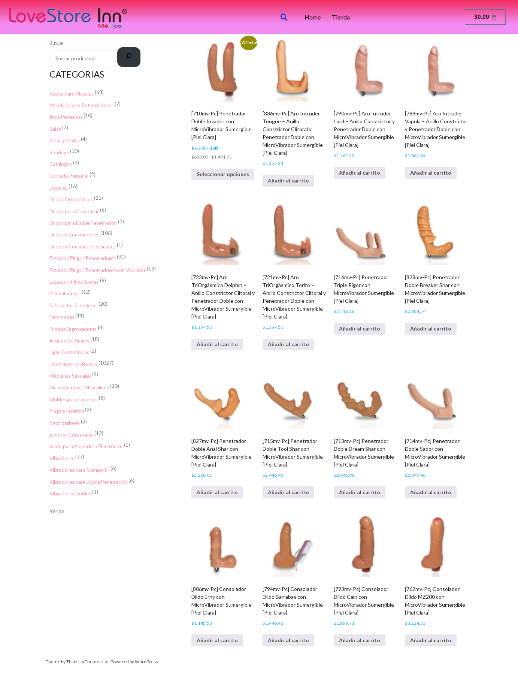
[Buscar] (129, 57)
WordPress (146, 661)
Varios (56, 510)
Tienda (341, 17)
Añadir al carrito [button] (288, 180)
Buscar (56, 43)
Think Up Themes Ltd (87, 661)
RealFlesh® (204, 148)
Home (313, 17)
